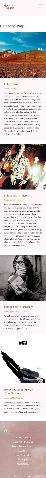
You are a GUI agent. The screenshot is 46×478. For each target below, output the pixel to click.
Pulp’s (37, 319)
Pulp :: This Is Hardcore (18, 306)
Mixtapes (22, 450)
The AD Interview (23, 437)
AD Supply (23, 459)
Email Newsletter (23, 455)
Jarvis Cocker (14, 402)
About (21, 476)
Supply (36, 476)
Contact (29, 476)
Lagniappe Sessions (23, 442)
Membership (23, 463)
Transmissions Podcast (23, 446)
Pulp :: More (11, 84)
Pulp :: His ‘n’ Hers (15, 195)
